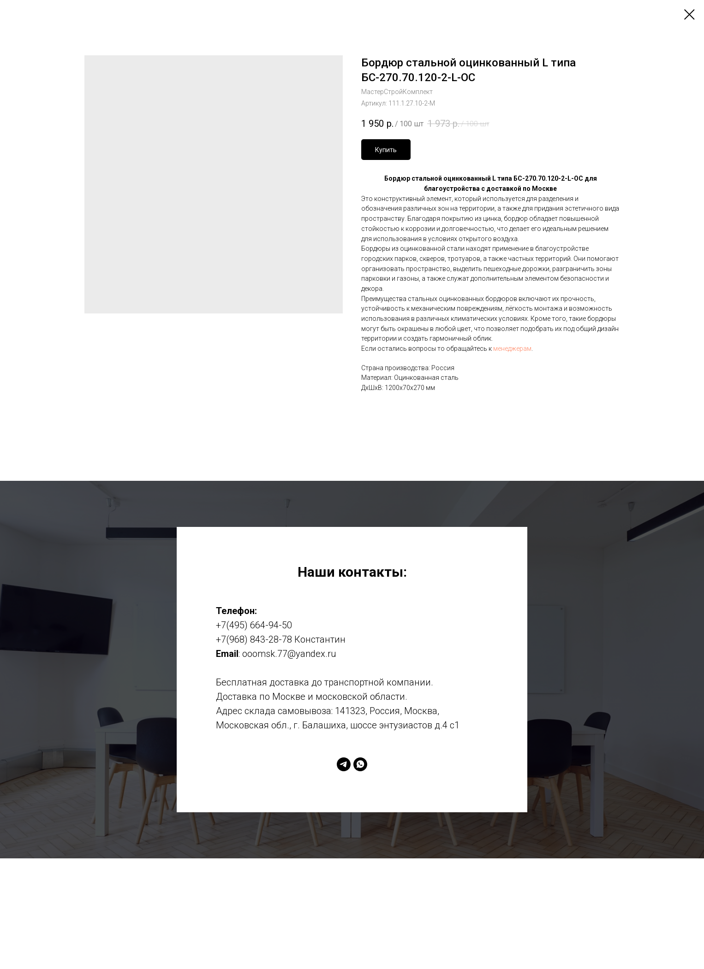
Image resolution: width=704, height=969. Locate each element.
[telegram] (344, 764)
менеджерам (512, 348)
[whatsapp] (360, 764)
